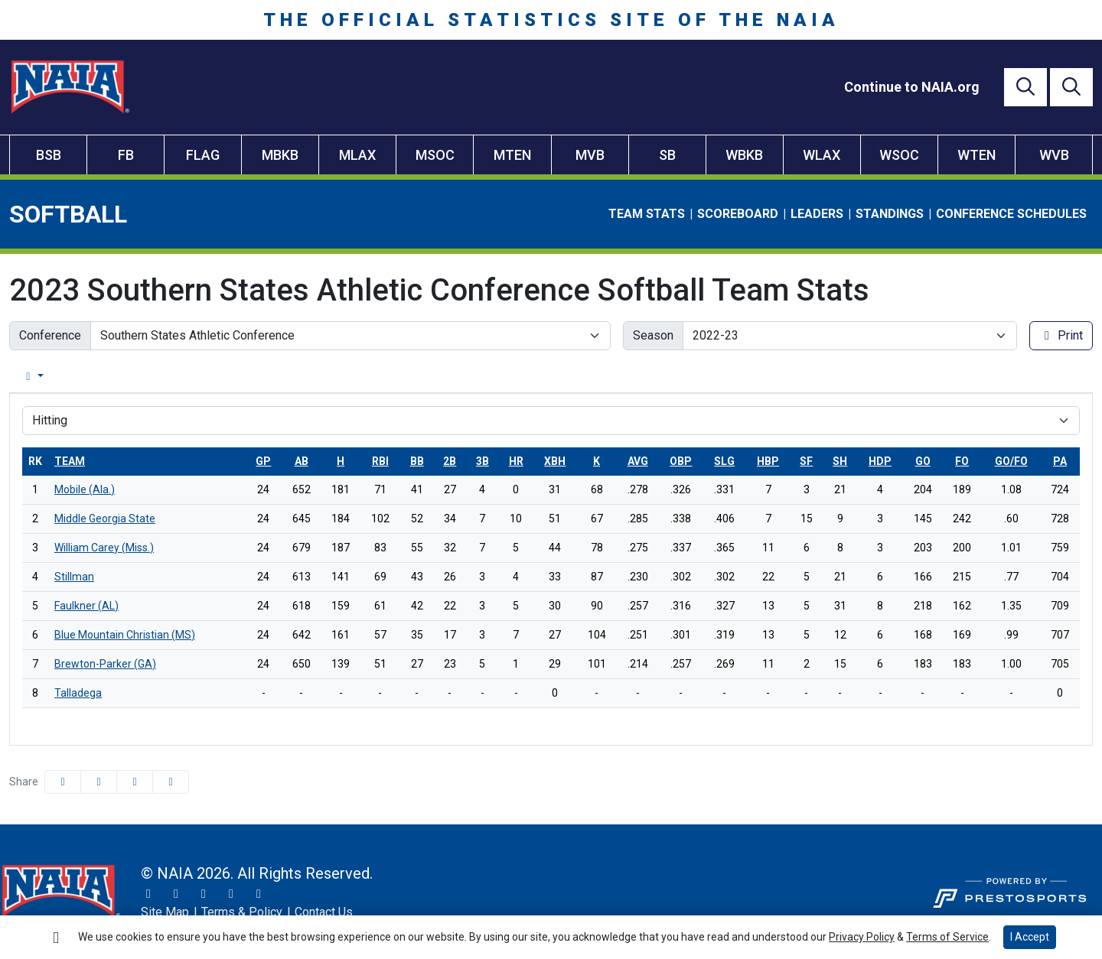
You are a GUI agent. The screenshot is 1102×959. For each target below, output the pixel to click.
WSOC (899, 155)
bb (417, 461)
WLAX (821, 155)
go (923, 461)
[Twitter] (148, 894)
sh (840, 461)
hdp (880, 461)
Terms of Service (947, 937)
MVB (590, 155)
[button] (170, 782)
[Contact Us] (324, 912)
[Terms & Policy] (241, 912)
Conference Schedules (1011, 213)
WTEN (976, 155)
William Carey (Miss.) (104, 547)
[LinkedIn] (258, 894)
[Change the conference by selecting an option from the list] (350, 335)
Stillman (74, 577)
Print (1061, 335)
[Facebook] (203, 894)
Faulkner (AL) (86, 606)
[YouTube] (231, 894)
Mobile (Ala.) (84, 489)
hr (516, 461)
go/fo (1011, 461)
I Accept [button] (1029, 937)
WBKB (744, 155)
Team (69, 461)
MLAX (357, 155)
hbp (768, 461)
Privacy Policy (862, 937)
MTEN (512, 155)
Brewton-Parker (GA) (105, 664)
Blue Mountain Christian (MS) (124, 635)
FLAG (203, 155)
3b (482, 461)
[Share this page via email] (134, 782)
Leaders (817, 213)
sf (806, 461)
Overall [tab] (38, 376)
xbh (555, 461)
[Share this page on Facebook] (62, 782)
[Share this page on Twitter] (98, 782)
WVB (1054, 155)
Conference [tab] (122, 376)
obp (681, 461)
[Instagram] (176, 894)
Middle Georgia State (104, 518)
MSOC (435, 155)
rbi (380, 461)
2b (449, 461)
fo (962, 461)
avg (638, 461)
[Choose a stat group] (551, 420)
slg (724, 461)
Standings (890, 213)
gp (263, 461)
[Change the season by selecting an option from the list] (850, 335)
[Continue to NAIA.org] (912, 86)
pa (1060, 461)
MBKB (280, 155)
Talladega (78, 693)
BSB (48, 155)
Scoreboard (737, 213)
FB (126, 155)
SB (667, 155)
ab (301, 461)
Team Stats (646, 213)
